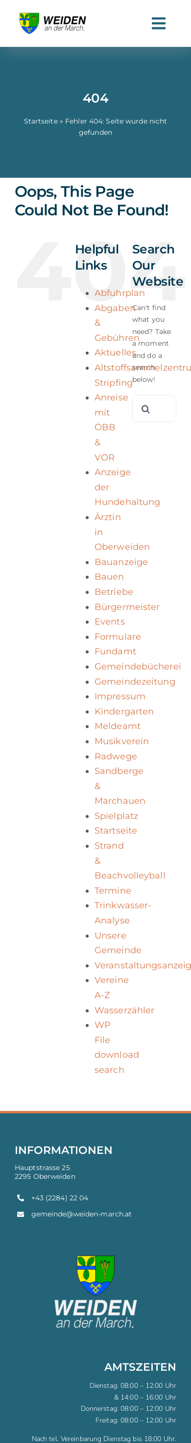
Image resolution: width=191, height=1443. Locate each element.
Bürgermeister (127, 607)
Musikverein (122, 741)
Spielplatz (116, 816)
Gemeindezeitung (135, 681)
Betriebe (114, 591)
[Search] (146, 408)
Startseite (41, 121)
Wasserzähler (124, 1010)
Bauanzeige (121, 562)
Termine (113, 890)
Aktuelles (115, 352)
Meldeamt (118, 726)
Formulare (118, 636)
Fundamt (115, 651)
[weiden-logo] (53, 13)
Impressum (120, 696)
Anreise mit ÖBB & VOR (111, 427)
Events (110, 621)
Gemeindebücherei (138, 666)
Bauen (109, 576)
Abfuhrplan (120, 293)
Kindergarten (124, 711)
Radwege (116, 756)
